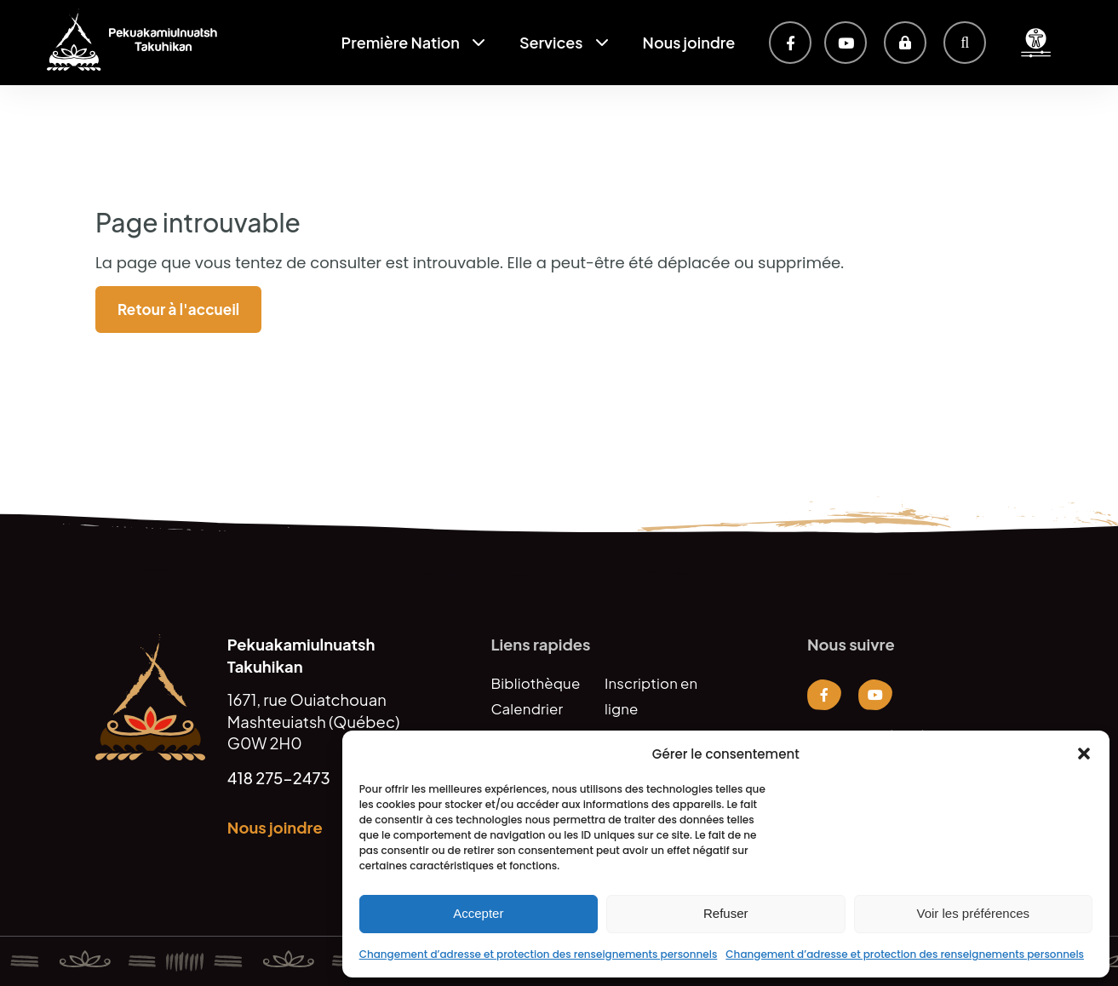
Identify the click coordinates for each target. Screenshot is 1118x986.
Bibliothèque (535, 683)
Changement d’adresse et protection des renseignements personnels (538, 954)
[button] (1083, 753)
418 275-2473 (278, 778)
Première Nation (400, 42)
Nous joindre (689, 42)
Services (551, 42)
